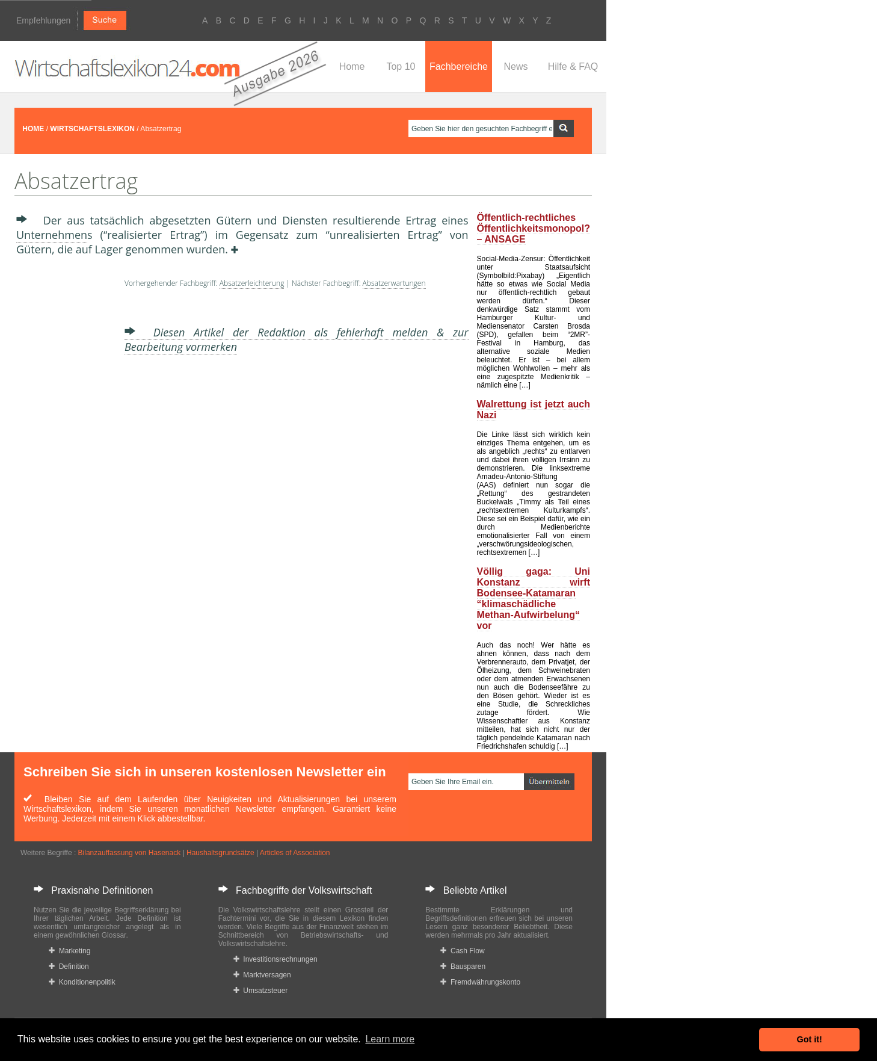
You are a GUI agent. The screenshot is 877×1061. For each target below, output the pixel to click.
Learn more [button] (389, 1039)
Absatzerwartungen (394, 283)
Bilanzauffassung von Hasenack (129, 853)
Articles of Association (295, 853)
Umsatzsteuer (260, 990)
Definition (69, 966)
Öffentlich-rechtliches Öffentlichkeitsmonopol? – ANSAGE (533, 228)
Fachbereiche (458, 66)
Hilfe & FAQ (573, 66)
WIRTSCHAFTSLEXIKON (92, 129)
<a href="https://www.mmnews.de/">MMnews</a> (64, 456)
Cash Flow (462, 951)
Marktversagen (262, 975)
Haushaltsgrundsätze (220, 853)
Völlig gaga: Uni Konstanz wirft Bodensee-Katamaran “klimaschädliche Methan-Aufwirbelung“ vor (533, 598)
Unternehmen (51, 234)
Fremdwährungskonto (480, 982)
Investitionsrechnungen (275, 959)
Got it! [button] (809, 1039)
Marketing (69, 951)
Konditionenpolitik (82, 982)
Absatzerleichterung (252, 283)
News (515, 66)
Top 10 (400, 66)
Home (352, 66)
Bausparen (462, 966)
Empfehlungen (43, 20)
